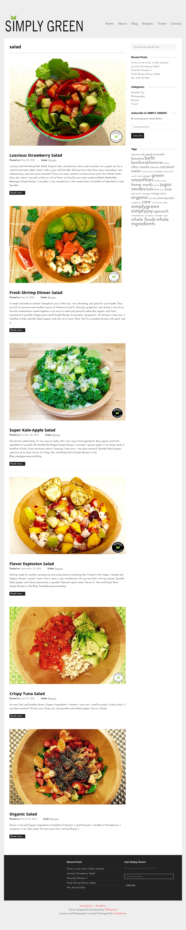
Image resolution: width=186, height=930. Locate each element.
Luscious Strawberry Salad (35, 155)
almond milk (138, 154)
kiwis (162, 190)
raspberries (136, 203)
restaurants (156, 203)
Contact (176, 24)
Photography (138, 96)
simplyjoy (142, 211)
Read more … (17, 193)
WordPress (100, 906)
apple (149, 154)
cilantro (154, 167)
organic (140, 197)
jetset (156, 185)
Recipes (147, 24)
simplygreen (145, 206)
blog (166, 163)
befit (150, 158)
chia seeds (140, 167)
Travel (161, 24)
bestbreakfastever (147, 163)
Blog (134, 24)
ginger (147, 176)
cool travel (147, 172)
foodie (139, 176)
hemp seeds (142, 185)
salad (165, 203)
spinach (161, 211)
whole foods (143, 219)
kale (150, 189)
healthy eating (160, 181)
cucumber (158, 171)
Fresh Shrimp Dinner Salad (35, 292)
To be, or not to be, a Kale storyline (150, 63)
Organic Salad (23, 814)
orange (146, 193)
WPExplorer (111, 910)
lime (168, 189)
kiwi (157, 189)
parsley (153, 198)
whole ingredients (150, 221)
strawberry (150, 216)
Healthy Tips (138, 92)
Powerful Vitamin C (141, 70)
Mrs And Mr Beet (140, 78)
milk (133, 194)
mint (138, 194)
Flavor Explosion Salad (31, 563)
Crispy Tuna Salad (27, 693)
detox (166, 172)
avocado (159, 154)
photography (166, 198)
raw (146, 202)
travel (158, 215)
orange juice (158, 193)
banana (137, 158)
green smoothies (147, 178)
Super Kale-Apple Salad (32, 430)
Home (109, 24)
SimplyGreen (87, 906)
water (165, 216)
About (122, 24)
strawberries (137, 215)
